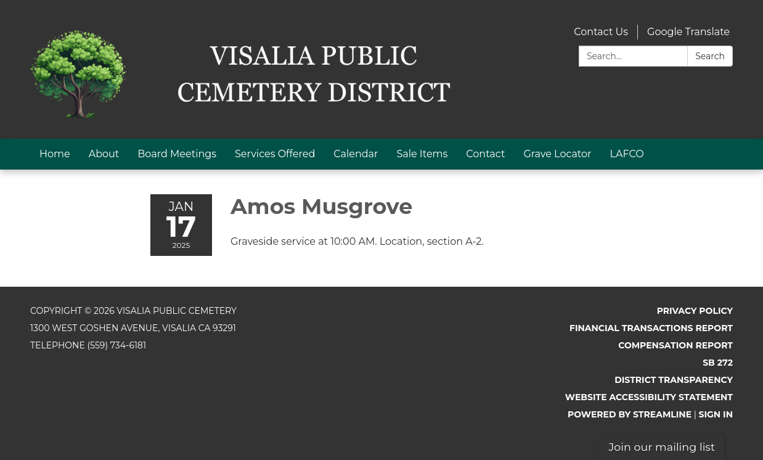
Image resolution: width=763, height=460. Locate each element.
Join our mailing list (662, 446)
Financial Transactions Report (651, 328)
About (104, 154)
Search (710, 56)
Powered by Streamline (630, 414)
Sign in (716, 414)
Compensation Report (675, 345)
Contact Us (601, 32)
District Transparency (673, 379)
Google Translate (688, 32)
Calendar (355, 154)
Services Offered (275, 154)
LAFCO (627, 154)
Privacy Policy (695, 310)
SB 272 (718, 362)
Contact (485, 154)
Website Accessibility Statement (649, 397)
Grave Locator (557, 154)
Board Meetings (176, 154)
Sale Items (421, 154)
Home (54, 154)
